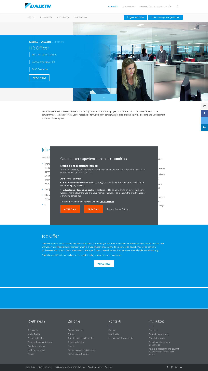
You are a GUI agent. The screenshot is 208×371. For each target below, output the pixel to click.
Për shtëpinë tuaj (76, 330)
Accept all (70, 209)
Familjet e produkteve (159, 334)
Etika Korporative (95, 367)
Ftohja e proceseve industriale (82, 350)
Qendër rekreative (76, 342)
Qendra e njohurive (36, 346)
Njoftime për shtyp (36, 350)
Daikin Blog (80, 17)
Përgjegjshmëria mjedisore (40, 342)
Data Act (108, 367)
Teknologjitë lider (36, 338)
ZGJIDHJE (31, 17)
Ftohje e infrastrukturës (79, 354)
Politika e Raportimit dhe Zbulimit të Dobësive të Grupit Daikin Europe (164, 351)
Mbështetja (63, 17)
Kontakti (112, 330)
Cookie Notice (107, 201)
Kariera (31, 354)
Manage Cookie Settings (118, 209)
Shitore (71, 334)
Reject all (93, 209)
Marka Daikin (34, 334)
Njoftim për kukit (45, 367)
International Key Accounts (120, 338)
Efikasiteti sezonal (157, 338)
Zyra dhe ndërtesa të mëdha (81, 338)
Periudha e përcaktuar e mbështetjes (159, 343)
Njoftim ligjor (30, 367)
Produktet (46, 17)
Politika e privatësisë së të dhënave (70, 367)
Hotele (71, 346)
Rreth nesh (33, 330)
